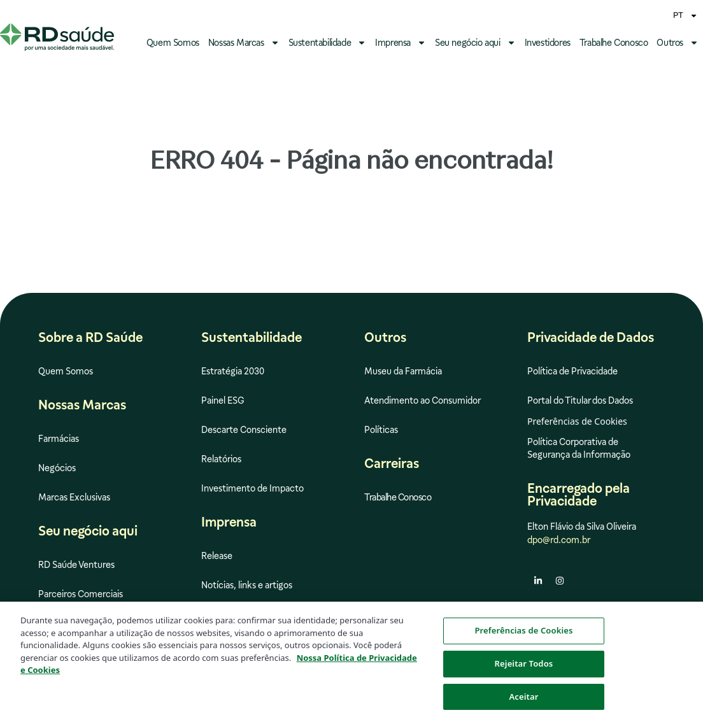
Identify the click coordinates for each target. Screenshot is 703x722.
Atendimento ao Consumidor (422, 400)
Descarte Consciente (244, 430)
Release (216, 556)
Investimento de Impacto (252, 488)
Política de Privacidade (572, 371)
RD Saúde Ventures (76, 565)
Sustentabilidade (327, 42)
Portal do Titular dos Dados (580, 400)
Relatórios (221, 459)
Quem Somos (172, 43)
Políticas (381, 430)
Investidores (548, 43)
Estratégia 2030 (232, 371)
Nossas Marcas (244, 42)
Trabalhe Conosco (613, 43)
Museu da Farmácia (403, 371)
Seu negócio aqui (475, 42)
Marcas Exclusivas (74, 497)
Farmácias (58, 439)
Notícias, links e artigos (246, 585)
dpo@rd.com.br (558, 540)
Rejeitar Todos (524, 669)
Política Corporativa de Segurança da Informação (578, 448)
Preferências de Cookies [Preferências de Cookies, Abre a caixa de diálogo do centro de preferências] (523, 636)
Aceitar (523, 702)
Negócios (57, 468)
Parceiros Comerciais (80, 594)
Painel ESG (223, 400)
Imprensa (400, 42)
